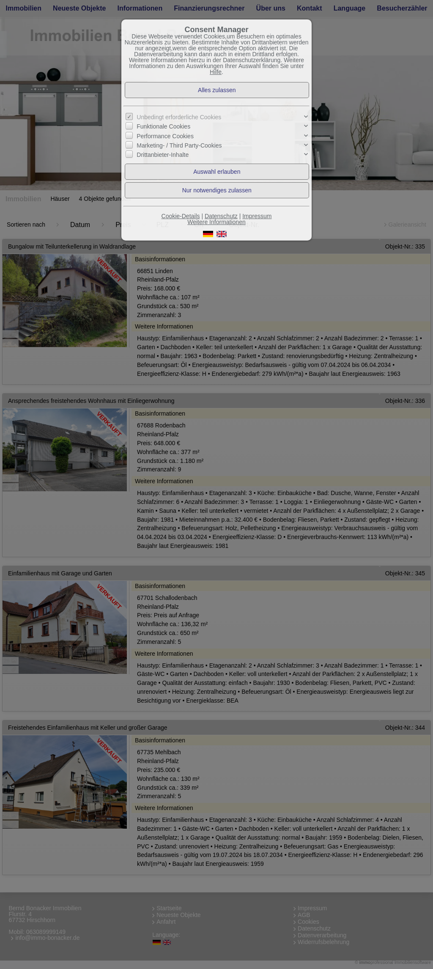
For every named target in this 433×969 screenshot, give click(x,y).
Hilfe (216, 71)
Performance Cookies (165, 136)
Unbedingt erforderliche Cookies (179, 117)
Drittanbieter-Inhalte (163, 154)
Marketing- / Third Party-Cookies (179, 145)
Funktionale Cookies (163, 126)
